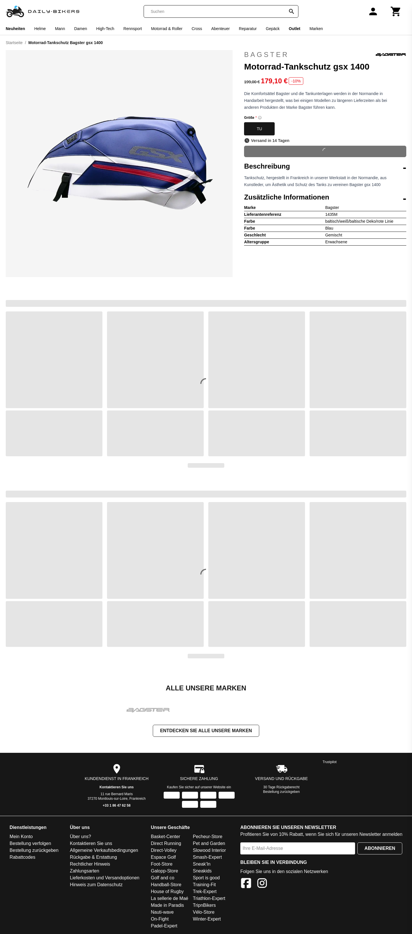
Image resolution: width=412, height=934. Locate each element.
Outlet (294, 28)
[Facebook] (246, 884)
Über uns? (80, 837)
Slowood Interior (209, 850)
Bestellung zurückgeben (281, 792)
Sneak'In (202, 864)
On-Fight (160, 919)
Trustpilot (330, 763)
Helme (40, 28)
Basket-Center (165, 837)
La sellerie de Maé (169, 899)
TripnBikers (204, 905)
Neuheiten (15, 28)
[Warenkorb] (396, 11)
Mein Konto (21, 837)
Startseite (14, 42)
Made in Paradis (167, 905)
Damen (80, 28)
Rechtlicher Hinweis (90, 864)
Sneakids (202, 871)
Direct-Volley (164, 850)
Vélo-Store (204, 912)
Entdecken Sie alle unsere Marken (206, 731)
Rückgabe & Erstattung (93, 857)
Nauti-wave (162, 912)
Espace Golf (163, 857)
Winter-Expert (207, 919)
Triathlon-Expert (209, 899)
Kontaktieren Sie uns (117, 788)
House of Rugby (167, 892)
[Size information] (260, 118)
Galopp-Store (164, 871)
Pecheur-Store (207, 837)
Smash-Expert (207, 857)
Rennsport (132, 28)
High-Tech (105, 28)
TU (259, 129)
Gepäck (273, 28)
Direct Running (166, 844)
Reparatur (248, 28)
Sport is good (206, 878)
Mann (60, 28)
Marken (316, 28)
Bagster (325, 54)
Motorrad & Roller (167, 28)
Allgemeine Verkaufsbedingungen (104, 850)
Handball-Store (166, 885)
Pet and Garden (209, 844)
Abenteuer (220, 28)
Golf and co (162, 878)
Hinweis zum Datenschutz (96, 885)
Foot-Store (162, 864)
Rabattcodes (22, 857)
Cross (197, 28)
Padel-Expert (164, 926)
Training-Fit (204, 885)
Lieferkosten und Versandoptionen (104, 878)
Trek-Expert (205, 892)
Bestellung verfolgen (30, 844)
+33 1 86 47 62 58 (116, 806)
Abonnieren (380, 848)
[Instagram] (262, 884)
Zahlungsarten (84, 871)
